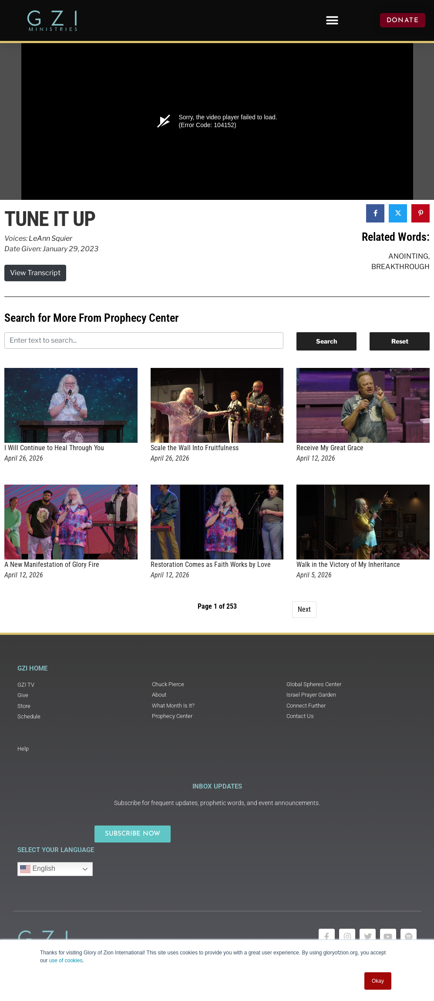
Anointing (408, 256)
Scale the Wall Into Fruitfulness (195, 448)
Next (304, 609)
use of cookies (66, 960)
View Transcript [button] (35, 273)
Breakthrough (400, 267)
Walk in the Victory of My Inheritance (348, 564)
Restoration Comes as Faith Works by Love (211, 564)
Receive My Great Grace (329, 448)
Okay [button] (378, 981)
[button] (332, 20)
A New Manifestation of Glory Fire (51, 564)
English (37, 869)
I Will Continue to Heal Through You (54, 448)
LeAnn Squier (50, 238)
